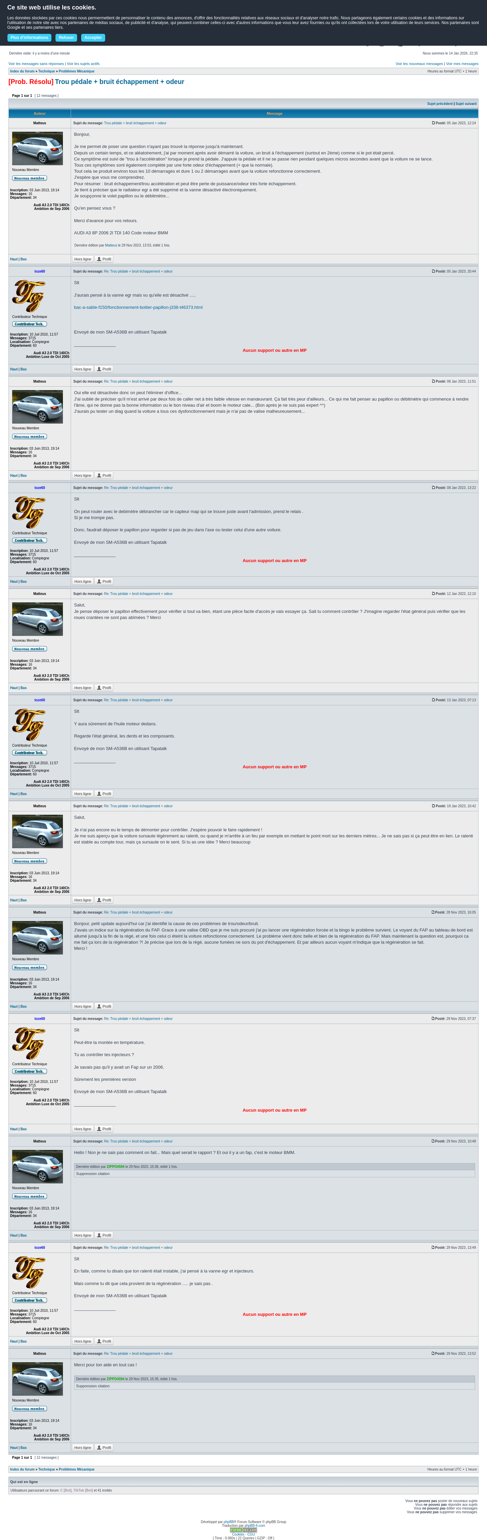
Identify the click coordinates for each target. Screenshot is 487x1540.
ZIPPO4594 (115, 1167)
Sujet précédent (440, 104)
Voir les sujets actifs (83, 64)
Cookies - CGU (243, 1534)
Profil (104, 259)
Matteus (111, 245)
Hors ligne (82, 259)
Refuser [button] (66, 37)
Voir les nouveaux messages (419, 64)
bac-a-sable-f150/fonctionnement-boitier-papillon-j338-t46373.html (138, 307)
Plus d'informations (29, 37)
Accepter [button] (93, 37)
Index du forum (22, 71)
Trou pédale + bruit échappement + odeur (119, 81)
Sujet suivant (466, 104)
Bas (24, 259)
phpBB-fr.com (255, 1525)
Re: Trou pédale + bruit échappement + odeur (138, 271)
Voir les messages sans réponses (36, 64)
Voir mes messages (462, 64)
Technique (46, 71)
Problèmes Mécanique (77, 71)
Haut (14, 259)
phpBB (229, 1522)
